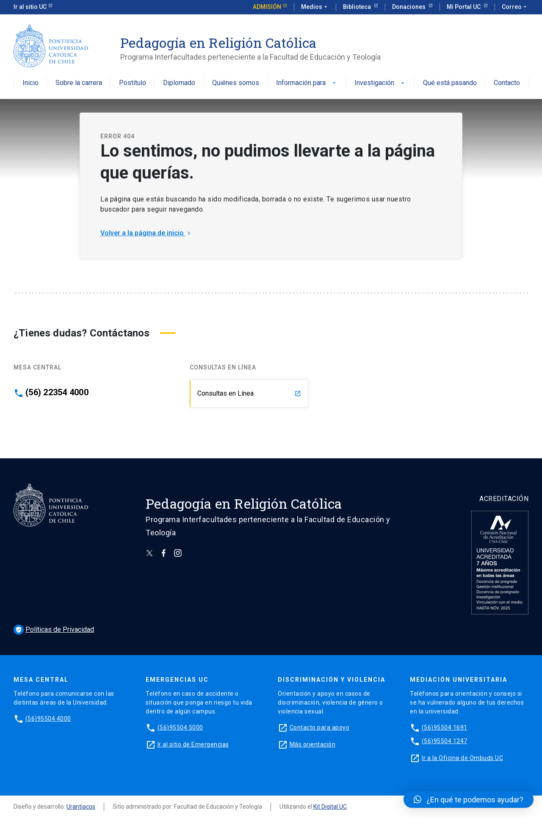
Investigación (380, 83)
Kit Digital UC (330, 806)
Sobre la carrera (78, 83)
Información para (306, 83)
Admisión (267, 6)
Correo (515, 7)
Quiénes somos (235, 83)
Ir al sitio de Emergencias (193, 744)
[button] (469, 799)
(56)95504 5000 (180, 727)
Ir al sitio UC (30, 6)
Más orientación (313, 744)
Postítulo (132, 83)
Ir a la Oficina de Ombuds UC (462, 758)
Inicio (30, 83)
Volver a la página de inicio (146, 233)
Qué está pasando (450, 83)
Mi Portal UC (464, 6)
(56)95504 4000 (48, 718)
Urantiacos (80, 806)
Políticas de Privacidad (54, 629)
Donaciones (409, 6)
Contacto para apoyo (320, 727)
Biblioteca (357, 6)
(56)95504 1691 (444, 727)
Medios (315, 7)
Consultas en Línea (249, 393)
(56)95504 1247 (444, 741)
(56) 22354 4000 (56, 392)
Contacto (507, 83)
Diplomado (179, 83)
